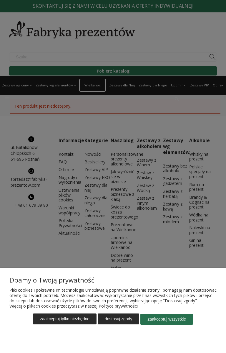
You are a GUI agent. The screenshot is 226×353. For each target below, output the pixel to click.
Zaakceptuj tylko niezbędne (64, 319)
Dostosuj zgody (118, 319)
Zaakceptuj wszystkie (166, 319)
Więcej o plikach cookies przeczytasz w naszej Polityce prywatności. (74, 306)
